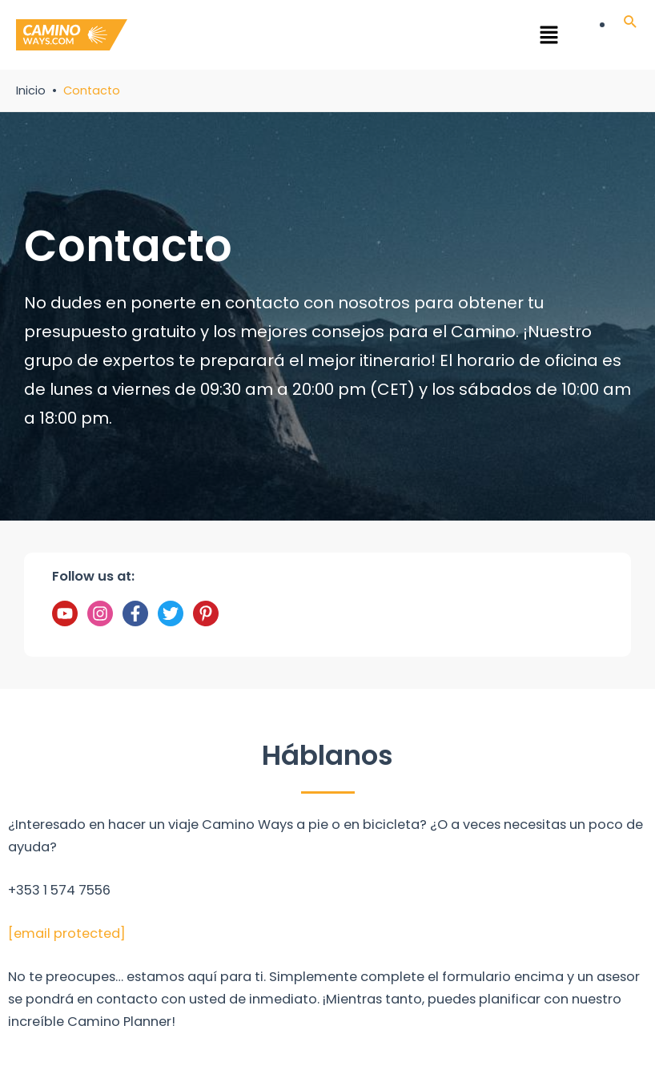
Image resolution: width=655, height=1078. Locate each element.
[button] (351, 37)
